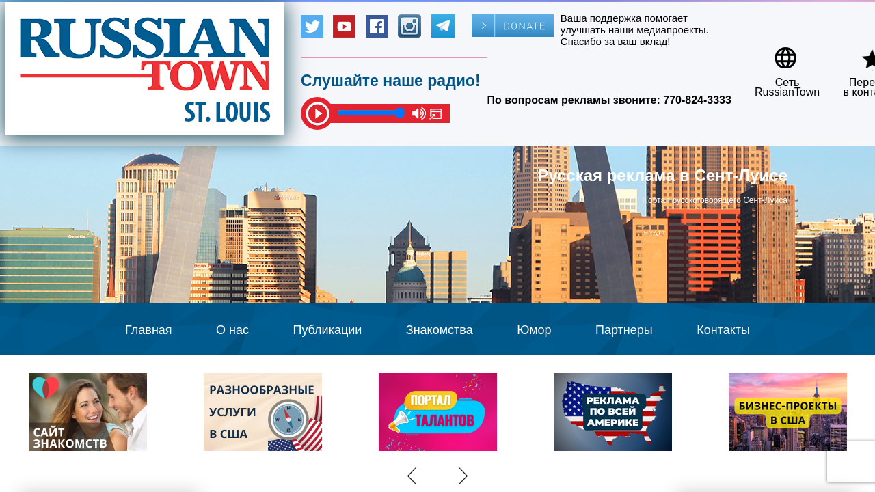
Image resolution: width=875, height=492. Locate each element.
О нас (232, 330)
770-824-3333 (697, 100)
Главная (148, 330)
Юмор (534, 330)
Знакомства (439, 330)
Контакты (723, 330)
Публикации (327, 330)
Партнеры (624, 330)
